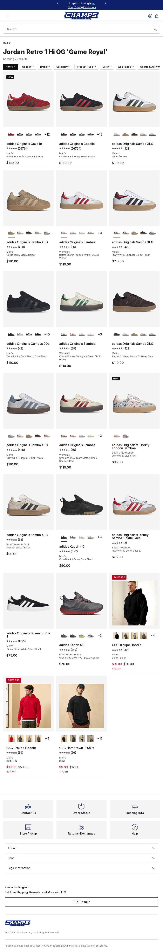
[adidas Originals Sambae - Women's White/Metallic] (82, 233)
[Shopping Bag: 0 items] (156, 16)
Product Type (86, 66)
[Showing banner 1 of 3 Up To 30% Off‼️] (82, 5)
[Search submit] (155, 29)
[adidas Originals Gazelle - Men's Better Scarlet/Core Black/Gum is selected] (11, 134)
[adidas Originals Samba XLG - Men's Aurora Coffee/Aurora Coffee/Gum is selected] (116, 334)
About (81, 848)
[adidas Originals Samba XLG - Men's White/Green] (20, 233)
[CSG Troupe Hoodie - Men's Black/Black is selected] (116, 636)
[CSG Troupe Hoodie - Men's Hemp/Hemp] (134, 636)
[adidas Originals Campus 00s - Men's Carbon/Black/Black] (38, 334)
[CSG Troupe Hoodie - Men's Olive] (125, 636)
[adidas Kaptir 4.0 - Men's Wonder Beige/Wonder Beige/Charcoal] (90, 537)
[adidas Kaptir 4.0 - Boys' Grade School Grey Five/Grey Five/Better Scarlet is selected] (64, 636)
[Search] (81, 29)
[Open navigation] (8, 16)
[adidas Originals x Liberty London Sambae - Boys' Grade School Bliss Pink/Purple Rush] (125, 436)
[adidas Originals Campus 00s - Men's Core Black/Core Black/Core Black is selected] (11, 334)
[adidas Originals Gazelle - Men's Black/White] (20, 134)
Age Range (126, 66)
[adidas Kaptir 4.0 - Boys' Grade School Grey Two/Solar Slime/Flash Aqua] (82, 636)
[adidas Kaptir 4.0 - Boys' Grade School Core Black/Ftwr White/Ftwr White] (90, 636)
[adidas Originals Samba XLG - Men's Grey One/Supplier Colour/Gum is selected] (11, 436)
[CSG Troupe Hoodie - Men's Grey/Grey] (143, 636)
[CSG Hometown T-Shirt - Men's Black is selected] (64, 739)
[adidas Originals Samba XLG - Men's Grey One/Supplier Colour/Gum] (152, 134)
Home (6, 42)
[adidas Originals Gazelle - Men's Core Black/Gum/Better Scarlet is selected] (64, 134)
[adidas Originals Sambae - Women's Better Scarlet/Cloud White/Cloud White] (73, 334)
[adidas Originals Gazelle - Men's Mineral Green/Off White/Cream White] (38, 134)
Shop (81, 858)
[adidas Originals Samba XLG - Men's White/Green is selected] (116, 134)
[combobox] (81, 29)
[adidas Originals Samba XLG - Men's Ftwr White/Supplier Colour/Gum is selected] (116, 233)
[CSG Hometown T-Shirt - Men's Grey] (90, 739)
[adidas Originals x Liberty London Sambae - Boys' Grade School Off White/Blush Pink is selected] (116, 436)
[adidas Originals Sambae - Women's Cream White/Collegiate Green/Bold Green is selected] (64, 334)
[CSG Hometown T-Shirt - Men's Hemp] (82, 739)
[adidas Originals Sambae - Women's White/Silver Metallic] (90, 233)
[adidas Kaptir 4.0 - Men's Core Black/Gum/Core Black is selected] (64, 537)
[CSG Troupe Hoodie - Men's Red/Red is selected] (11, 739)
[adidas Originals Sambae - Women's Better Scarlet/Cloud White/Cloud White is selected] (64, 233)
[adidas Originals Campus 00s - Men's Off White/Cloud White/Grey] (20, 334)
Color (107, 66)
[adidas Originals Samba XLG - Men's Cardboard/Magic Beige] (125, 134)
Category (63, 66)
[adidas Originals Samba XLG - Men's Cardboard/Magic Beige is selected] (11, 233)
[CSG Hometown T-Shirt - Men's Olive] (73, 739)
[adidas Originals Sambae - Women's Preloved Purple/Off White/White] (73, 233)
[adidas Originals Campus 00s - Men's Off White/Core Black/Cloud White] (29, 334)
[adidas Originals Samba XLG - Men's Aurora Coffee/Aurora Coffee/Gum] (134, 134)
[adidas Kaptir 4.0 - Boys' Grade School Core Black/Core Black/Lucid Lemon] (73, 636)
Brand (45, 66)
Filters (10, 66)
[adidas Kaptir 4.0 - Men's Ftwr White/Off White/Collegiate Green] (82, 537)
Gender (28, 66)
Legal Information (81, 868)
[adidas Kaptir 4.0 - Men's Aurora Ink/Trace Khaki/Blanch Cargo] (73, 537)
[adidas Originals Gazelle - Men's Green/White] (29, 134)
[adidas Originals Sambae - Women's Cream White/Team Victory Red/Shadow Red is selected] (64, 436)
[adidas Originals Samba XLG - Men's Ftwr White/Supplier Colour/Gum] (143, 134)
